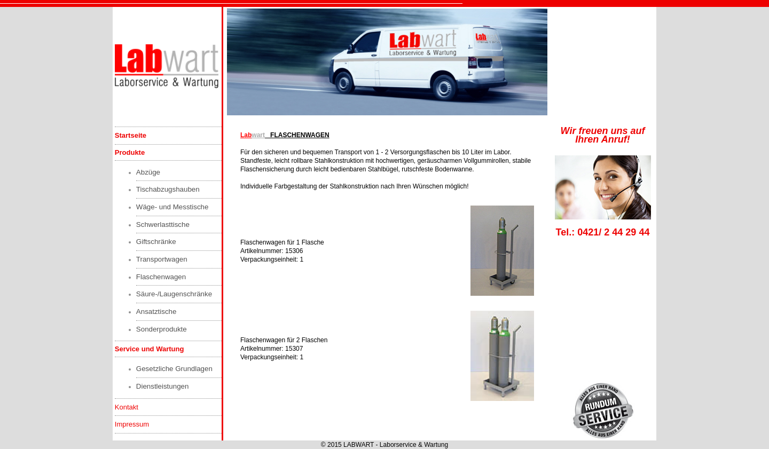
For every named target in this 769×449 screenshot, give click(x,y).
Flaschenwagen (161, 277)
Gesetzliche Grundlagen (174, 369)
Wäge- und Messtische (172, 207)
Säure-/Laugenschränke (174, 294)
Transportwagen (161, 259)
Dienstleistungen (162, 386)
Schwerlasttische (163, 224)
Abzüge (148, 172)
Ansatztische (156, 312)
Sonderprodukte (161, 329)
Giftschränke (156, 242)
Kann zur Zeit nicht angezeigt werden (387, 62)
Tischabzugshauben (168, 189)
